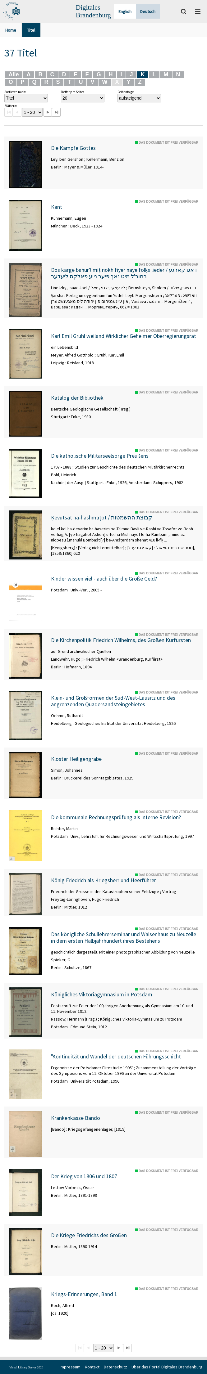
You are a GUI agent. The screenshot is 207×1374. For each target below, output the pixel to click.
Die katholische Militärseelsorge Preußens (100, 455)
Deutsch (147, 11)
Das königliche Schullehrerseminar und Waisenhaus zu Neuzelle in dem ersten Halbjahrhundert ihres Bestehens (123, 937)
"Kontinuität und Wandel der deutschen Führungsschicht (116, 1056)
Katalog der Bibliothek (77, 397)
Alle (13, 74)
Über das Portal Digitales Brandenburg (167, 1367)
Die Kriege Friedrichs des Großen (89, 1235)
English (124, 11)
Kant (56, 207)
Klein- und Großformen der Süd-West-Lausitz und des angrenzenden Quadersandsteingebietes (113, 701)
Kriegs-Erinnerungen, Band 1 (84, 1294)
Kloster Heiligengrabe (76, 759)
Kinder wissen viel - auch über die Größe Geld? (104, 578)
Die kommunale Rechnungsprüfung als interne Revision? (116, 817)
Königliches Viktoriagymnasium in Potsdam (101, 994)
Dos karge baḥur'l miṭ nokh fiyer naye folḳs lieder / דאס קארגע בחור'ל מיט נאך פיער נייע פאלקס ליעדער (124, 273)
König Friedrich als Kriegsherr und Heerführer (103, 880)
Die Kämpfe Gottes (73, 148)
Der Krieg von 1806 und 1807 (84, 1176)
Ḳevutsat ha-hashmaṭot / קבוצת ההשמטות (101, 517)
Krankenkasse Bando (75, 1118)
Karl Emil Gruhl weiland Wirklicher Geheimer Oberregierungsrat (123, 336)
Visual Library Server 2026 (26, 1367)
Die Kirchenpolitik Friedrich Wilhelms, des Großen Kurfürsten (121, 640)
